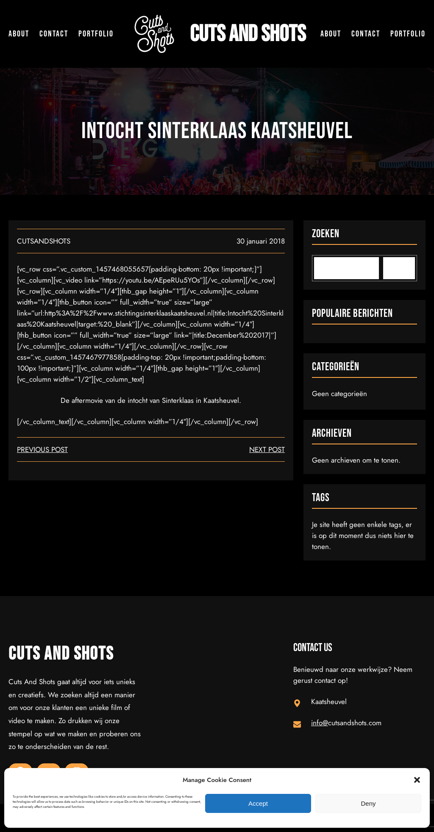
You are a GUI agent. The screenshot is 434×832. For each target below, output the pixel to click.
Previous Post (42, 449)
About (18, 34)
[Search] (399, 268)
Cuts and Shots (248, 34)
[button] (417, 780)
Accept (258, 803)
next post (267, 449)
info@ (319, 723)
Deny (368, 803)
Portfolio (96, 34)
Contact (53, 34)
